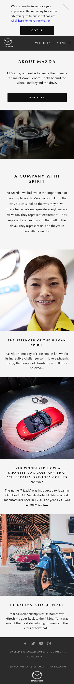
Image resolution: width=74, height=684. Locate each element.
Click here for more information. (31, 20)
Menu (64, 42)
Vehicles (43, 43)
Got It (37, 30)
